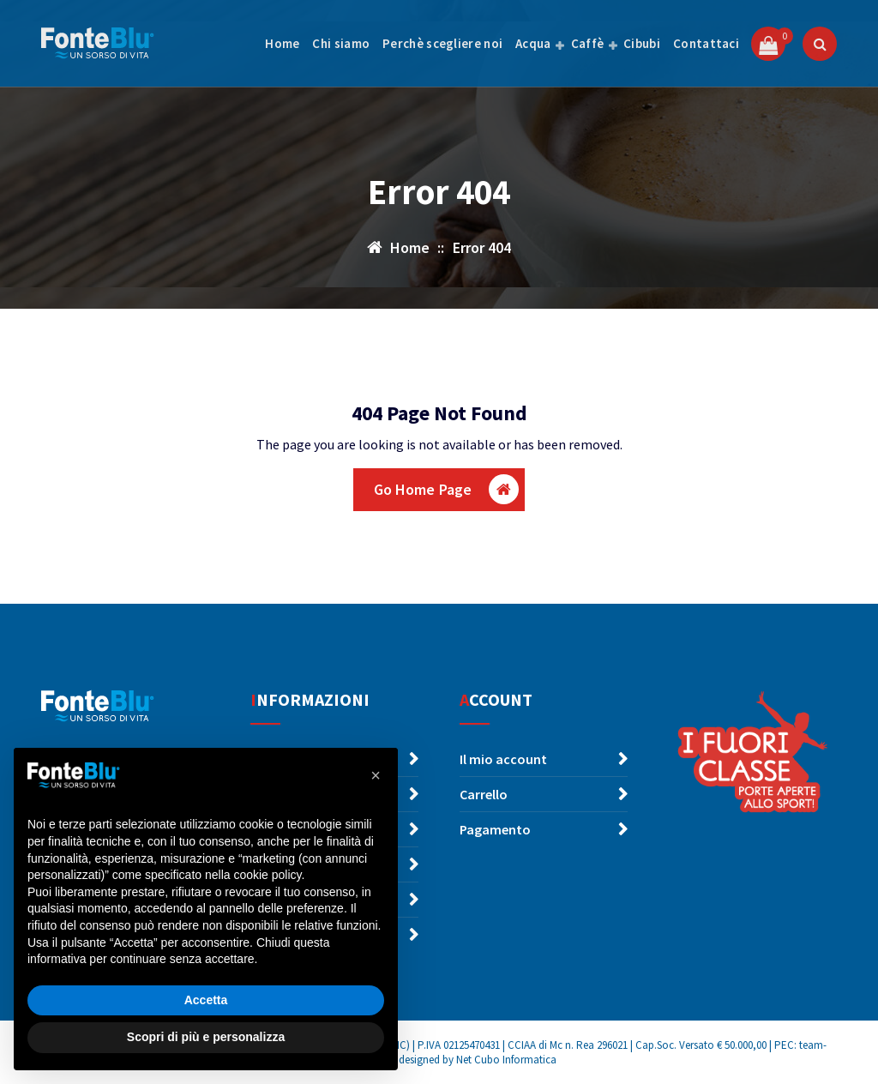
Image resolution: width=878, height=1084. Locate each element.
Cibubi (641, 43)
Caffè (587, 43)
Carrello (484, 794)
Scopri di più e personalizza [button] (206, 1037)
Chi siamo (341, 43)
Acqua (533, 43)
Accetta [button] (206, 1000)
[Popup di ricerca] (820, 44)
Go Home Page (447, 489)
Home (282, 43)
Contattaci (706, 43)
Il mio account (503, 759)
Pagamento (495, 829)
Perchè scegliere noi (442, 43)
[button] (375, 775)
